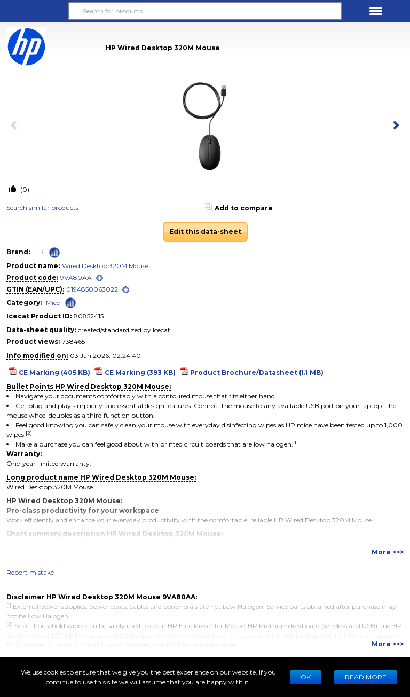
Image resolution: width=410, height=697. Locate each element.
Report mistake (30, 572)
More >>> (388, 552)
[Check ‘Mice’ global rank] (70, 302)
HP (39, 252)
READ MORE (366, 677)
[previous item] (16, 126)
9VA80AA (76, 277)
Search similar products (42, 207)
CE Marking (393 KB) (140, 373)
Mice (53, 303)
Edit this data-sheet (205, 232)
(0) (24, 189)
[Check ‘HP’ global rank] (54, 252)
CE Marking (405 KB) (54, 373)
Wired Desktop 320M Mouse (105, 266)
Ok (306, 677)
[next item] (394, 126)
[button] (34, 11)
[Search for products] (205, 11)
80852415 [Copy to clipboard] (89, 316)
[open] (99, 278)
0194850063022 (92, 289)
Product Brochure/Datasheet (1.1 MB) (257, 373)
